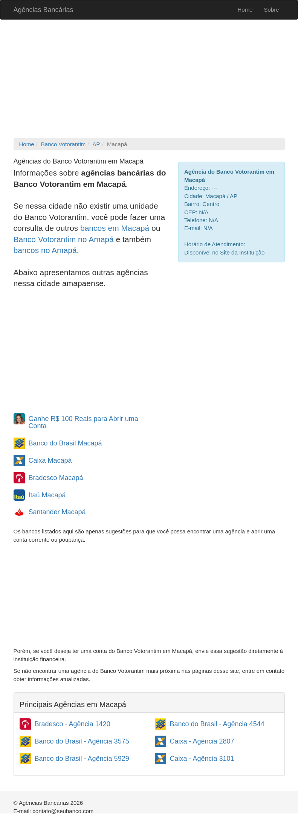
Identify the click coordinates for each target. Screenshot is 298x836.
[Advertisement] (149, 79)
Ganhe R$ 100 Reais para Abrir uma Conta (83, 422)
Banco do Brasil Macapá (65, 443)
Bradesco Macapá (56, 478)
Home (244, 9)
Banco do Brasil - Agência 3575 (82, 741)
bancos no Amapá (45, 250)
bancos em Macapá (114, 228)
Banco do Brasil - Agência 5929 (82, 758)
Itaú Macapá (47, 495)
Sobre (271, 9)
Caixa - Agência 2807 (202, 741)
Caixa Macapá (50, 460)
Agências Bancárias (43, 10)
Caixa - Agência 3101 (202, 758)
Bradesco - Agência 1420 (72, 724)
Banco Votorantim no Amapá (64, 239)
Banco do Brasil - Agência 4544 (217, 724)
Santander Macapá (57, 512)
